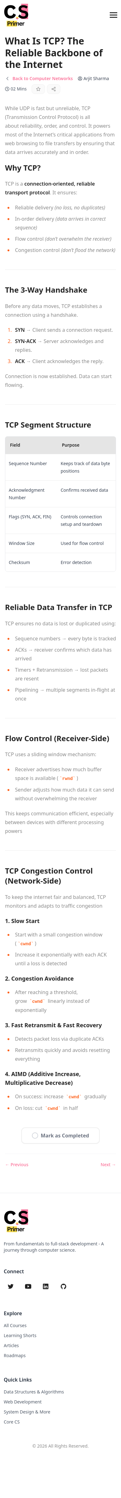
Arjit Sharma (96, 78)
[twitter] (11, 1286)
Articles (11, 1345)
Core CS (12, 1422)
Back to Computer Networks (43, 78)
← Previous (16, 1164)
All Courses (15, 1325)
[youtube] (28, 1286)
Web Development (23, 1402)
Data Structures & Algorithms (34, 1392)
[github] (63, 1286)
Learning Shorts (20, 1335)
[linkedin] (46, 1286)
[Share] (53, 89)
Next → (108, 1164)
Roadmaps (15, 1355)
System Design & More (27, 1412)
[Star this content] (38, 89)
